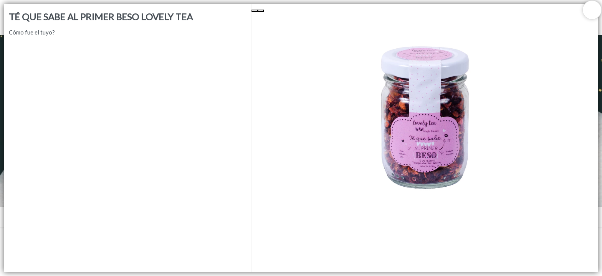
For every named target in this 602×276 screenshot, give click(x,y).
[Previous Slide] (254, 11)
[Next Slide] (261, 11)
